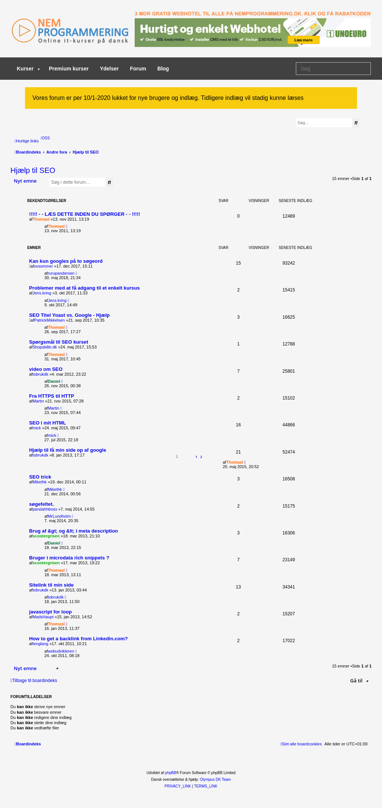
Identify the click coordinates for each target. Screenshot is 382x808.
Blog (163, 69)
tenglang (40, 643)
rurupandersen (61, 273)
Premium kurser (69, 69)
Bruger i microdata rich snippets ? (69, 558)
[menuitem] (45, 138)
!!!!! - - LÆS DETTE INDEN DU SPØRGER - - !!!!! (84, 214)
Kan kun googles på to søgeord (66, 261)
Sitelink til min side (51, 585)
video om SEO (45, 369)
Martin (38, 401)
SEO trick (40, 477)
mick (36, 428)
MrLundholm (59, 516)
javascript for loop (50, 612)
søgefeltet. (41, 504)
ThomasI (40, 219)
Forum (138, 69)
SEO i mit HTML (47, 423)
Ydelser (109, 69)
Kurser (28, 69)
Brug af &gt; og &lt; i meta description (73, 531)
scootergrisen (46, 536)
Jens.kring (41, 293)
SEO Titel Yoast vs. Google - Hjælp (69, 315)
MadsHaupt (42, 617)
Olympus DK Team (215, 779)
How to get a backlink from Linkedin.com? (78, 638)
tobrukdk (40, 374)
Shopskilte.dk (44, 347)
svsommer (43, 266)
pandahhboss (44, 509)
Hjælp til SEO (32, 170)
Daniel (54, 381)
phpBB (170, 773)
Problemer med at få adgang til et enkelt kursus (84, 288)
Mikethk (39, 482)
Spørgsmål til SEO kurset (58, 342)
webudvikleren (61, 651)
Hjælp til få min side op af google (67, 450)
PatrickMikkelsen (49, 320)
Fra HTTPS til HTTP (51, 396)
